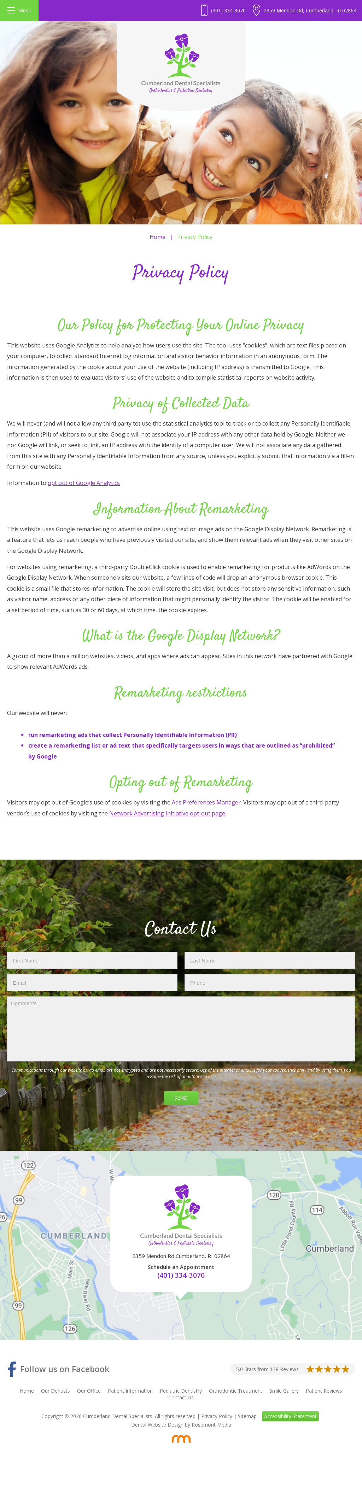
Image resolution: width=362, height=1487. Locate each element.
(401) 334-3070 (181, 1275)
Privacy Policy (216, 1416)
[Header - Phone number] (223, 11)
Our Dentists (55, 1390)
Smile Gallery (284, 1390)
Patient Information (130, 1390)
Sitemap (247, 1416)
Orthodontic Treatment (235, 1390)
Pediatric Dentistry (181, 1390)
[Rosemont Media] (181, 1439)
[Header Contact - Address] (304, 11)
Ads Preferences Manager (206, 802)
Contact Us (181, 1397)
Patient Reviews (324, 1390)
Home (157, 237)
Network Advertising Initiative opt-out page (167, 813)
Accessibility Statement (290, 1416)
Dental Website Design (157, 1424)
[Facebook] (58, 1369)
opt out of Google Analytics (84, 483)
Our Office (89, 1390)
